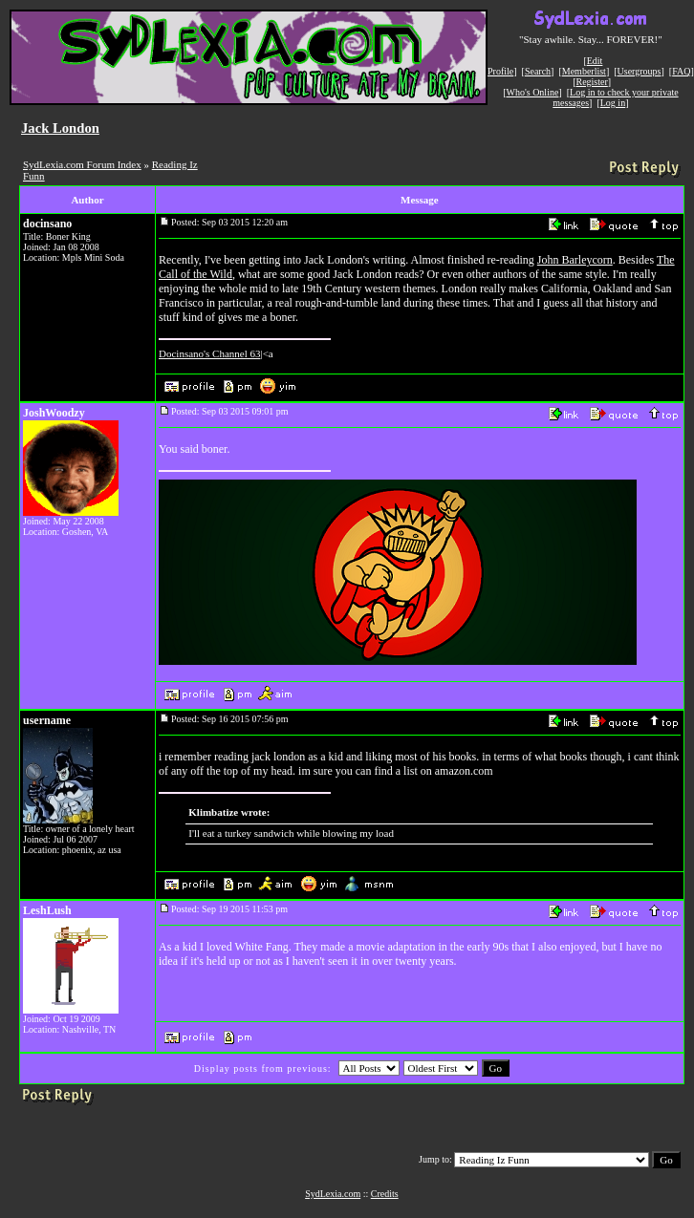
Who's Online (533, 92)
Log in (612, 102)
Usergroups (639, 71)
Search (538, 71)
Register (591, 81)
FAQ (681, 71)
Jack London (60, 128)
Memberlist (584, 71)
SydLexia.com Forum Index (82, 164)
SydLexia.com (332, 1193)
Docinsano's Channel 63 (209, 353)
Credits (385, 1193)
